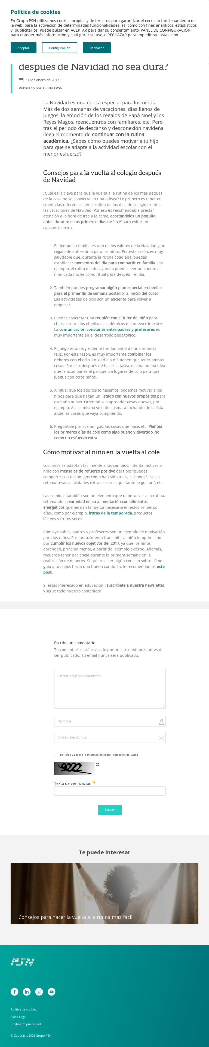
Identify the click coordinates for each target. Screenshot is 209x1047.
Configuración (59, 48)
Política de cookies (24, 1009)
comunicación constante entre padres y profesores (107, 329)
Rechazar (97, 48)
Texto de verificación (75, 783)
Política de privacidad (26, 1024)
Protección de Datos (125, 754)
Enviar (110, 809)
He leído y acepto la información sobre (99, 754)
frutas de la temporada (110, 513)
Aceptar (23, 48)
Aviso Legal (18, 1017)
